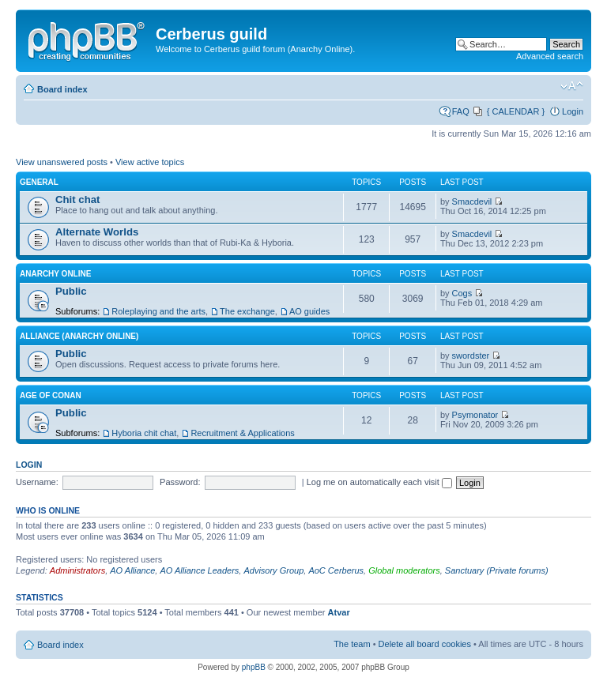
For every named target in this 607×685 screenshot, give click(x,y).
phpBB (254, 667)
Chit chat (77, 199)
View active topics (149, 162)
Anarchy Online (55, 273)
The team (352, 644)
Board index (62, 89)
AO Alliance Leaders (199, 570)
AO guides (309, 311)
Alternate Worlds (96, 232)
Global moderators (404, 570)
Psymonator (475, 415)
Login (572, 111)
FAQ (460, 111)
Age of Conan (50, 395)
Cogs (462, 293)
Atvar (339, 612)
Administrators (77, 570)
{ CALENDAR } (516, 111)
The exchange (247, 311)
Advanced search (549, 56)
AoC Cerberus (336, 570)
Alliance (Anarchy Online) (79, 336)
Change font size (571, 86)
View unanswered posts (61, 162)
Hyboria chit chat (143, 433)
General (39, 182)
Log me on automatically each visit (379, 482)
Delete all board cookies (425, 644)
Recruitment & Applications (242, 433)
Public (71, 291)
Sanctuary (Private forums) (497, 570)
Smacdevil (472, 201)
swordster (471, 355)
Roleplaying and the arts (158, 311)
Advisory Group (273, 570)
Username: (37, 482)
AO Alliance (132, 570)
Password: (180, 482)
